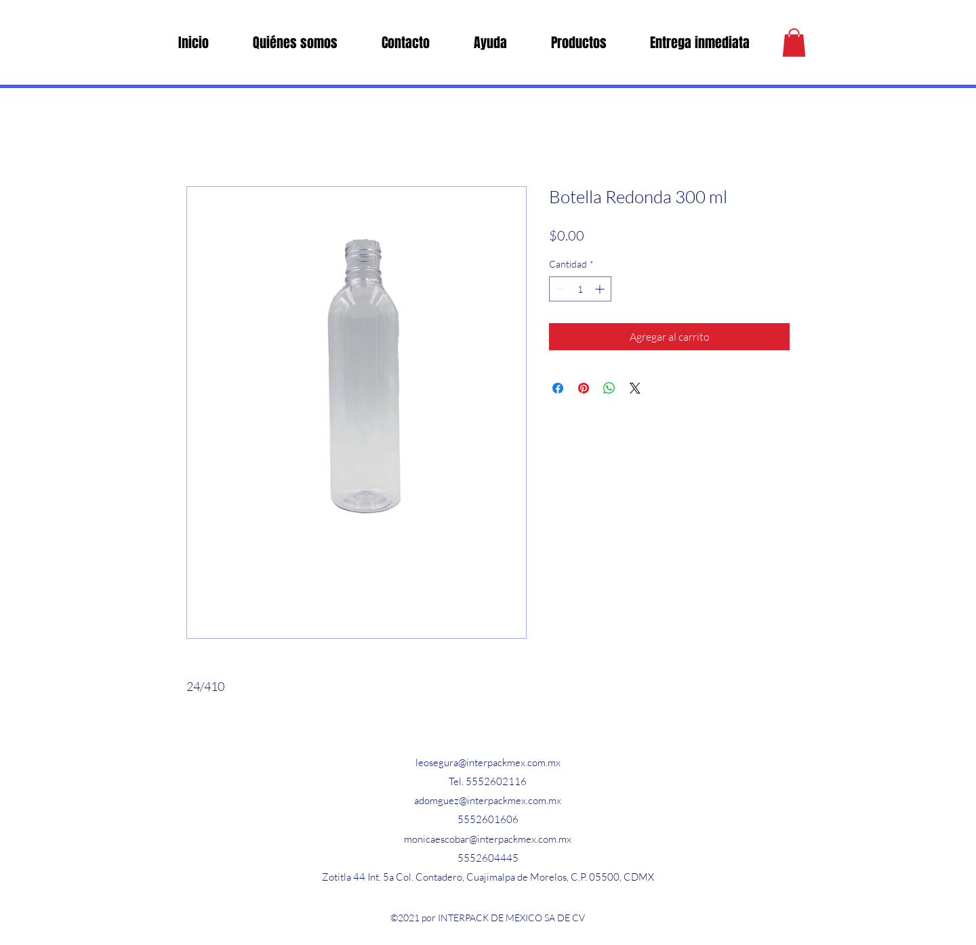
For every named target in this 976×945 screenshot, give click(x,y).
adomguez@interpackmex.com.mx (487, 800)
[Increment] (600, 289)
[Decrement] (559, 289)
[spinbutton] (580, 289)
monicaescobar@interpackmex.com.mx (487, 839)
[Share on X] (635, 388)
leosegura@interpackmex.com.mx (488, 762)
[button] (794, 42)
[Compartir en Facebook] (558, 388)
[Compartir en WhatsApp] (609, 388)
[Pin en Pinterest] (583, 388)
